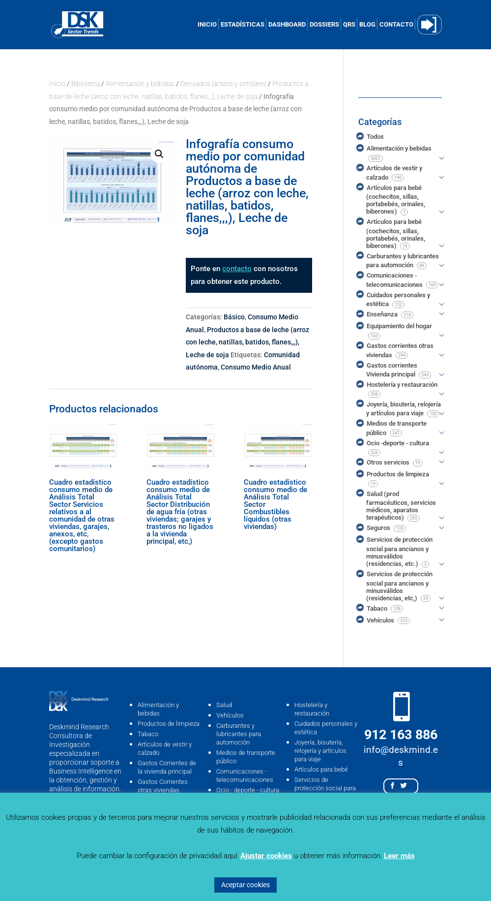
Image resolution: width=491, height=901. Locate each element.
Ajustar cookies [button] (266, 855)
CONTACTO (396, 24)
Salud (224, 705)
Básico (234, 317)
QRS (349, 24)
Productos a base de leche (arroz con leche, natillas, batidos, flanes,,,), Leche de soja (247, 342)
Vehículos (230, 715)
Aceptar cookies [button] (245, 885)
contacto (237, 268)
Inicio (57, 84)
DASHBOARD (287, 24)
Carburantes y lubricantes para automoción (238, 734)
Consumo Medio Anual (256, 367)
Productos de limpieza (169, 723)
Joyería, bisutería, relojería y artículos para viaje (320, 751)
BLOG (367, 24)
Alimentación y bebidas (140, 84)
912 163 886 (400, 735)
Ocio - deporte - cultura (247, 790)
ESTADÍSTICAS (242, 24)
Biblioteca (85, 84)
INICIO (207, 24)
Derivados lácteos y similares (223, 84)
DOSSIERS (324, 24)
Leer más (399, 855)
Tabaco (148, 734)
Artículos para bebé (321, 769)
